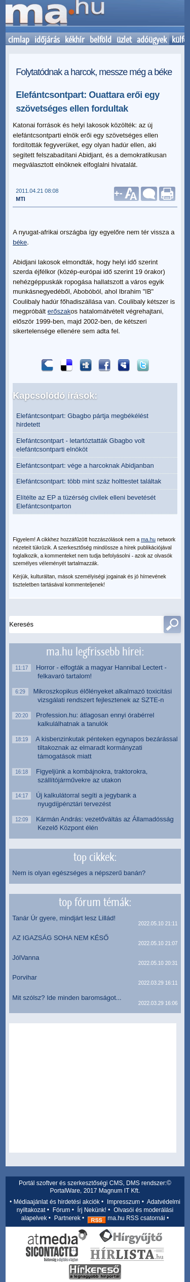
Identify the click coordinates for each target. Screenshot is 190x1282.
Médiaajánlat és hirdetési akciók (57, 1201)
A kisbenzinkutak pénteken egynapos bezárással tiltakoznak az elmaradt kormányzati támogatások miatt (107, 747)
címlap (18, 39)
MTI (20, 199)
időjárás (47, 39)
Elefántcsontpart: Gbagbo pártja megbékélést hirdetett (82, 420)
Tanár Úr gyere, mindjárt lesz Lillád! (64, 918)
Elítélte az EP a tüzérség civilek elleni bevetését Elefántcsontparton (86, 502)
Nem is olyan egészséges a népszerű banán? (78, 873)
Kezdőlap (55, 16)
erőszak (59, 311)
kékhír (75, 39)
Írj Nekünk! (92, 1210)
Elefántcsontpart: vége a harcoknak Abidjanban (85, 465)
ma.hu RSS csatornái (126, 1218)
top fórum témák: (95, 902)
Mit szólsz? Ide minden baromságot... (66, 997)
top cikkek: (95, 857)
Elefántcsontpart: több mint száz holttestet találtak (88, 481)
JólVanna (25, 957)
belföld (100, 39)
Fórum (61, 1210)
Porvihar (24, 977)
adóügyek (152, 39)
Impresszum (123, 1201)
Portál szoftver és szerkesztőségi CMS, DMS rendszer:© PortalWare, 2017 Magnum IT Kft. (95, 1187)
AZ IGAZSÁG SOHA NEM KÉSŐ (60, 938)
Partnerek (67, 1218)
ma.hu (148, 539)
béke (20, 242)
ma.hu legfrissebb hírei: (95, 651)
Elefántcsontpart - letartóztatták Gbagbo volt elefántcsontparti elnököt (80, 445)
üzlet (124, 39)
